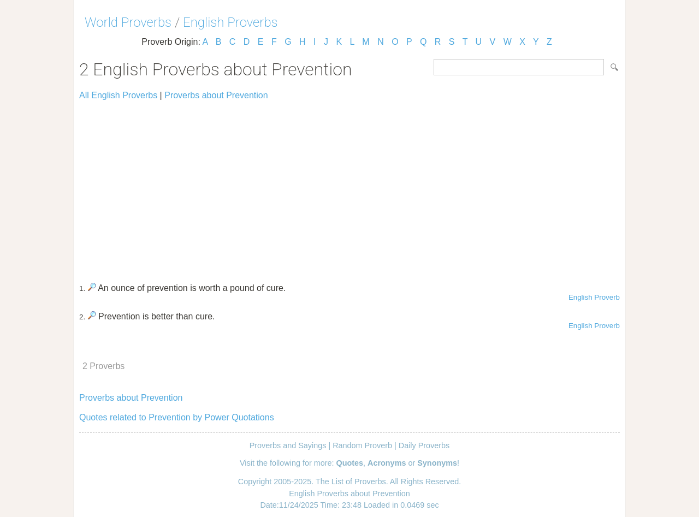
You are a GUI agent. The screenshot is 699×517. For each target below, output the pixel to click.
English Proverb (594, 297)
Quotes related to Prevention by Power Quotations (176, 417)
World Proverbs (128, 22)
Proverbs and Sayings (288, 445)
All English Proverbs (118, 95)
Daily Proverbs (424, 445)
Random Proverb (362, 445)
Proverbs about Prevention (216, 95)
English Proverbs (230, 22)
